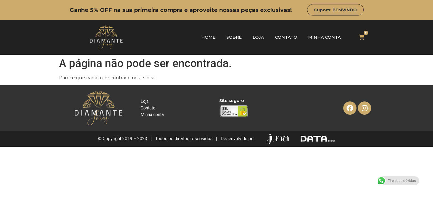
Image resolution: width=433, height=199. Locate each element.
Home (208, 37)
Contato (286, 37)
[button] (335, 9)
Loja (258, 37)
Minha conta (324, 37)
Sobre (234, 37)
